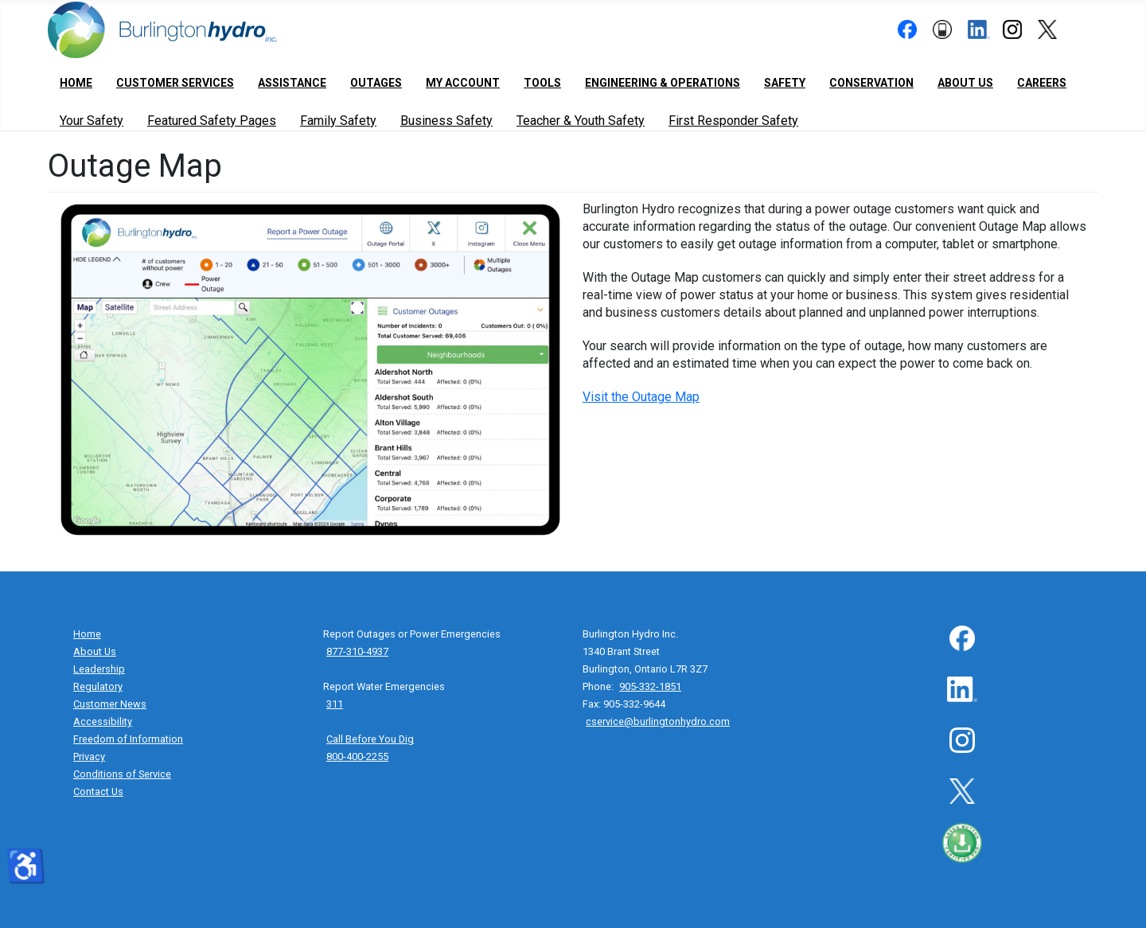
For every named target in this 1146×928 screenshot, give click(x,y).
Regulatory (98, 686)
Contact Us (98, 791)
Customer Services (175, 82)
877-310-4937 (357, 651)
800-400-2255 (357, 756)
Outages (376, 82)
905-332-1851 (650, 686)
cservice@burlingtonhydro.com (658, 721)
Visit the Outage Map (641, 396)
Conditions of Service (122, 774)
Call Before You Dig (370, 739)
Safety (784, 82)
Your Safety (91, 120)
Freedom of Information (128, 739)
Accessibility (102, 721)
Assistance (292, 82)
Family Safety (338, 120)
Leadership (99, 669)
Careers (1041, 82)
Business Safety (446, 120)
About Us (965, 82)
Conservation (871, 82)
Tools (542, 82)
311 (334, 704)
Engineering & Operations (662, 82)
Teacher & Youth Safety (580, 120)
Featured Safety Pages (211, 120)
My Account (463, 82)
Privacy (89, 756)
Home (76, 82)
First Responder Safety (733, 120)
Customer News (109, 704)
